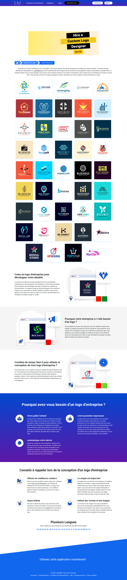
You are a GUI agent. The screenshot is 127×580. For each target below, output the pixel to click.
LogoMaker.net (38, 71)
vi (71, 529)
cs (67, 529)
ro (87, 529)
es (45, 529)
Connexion (97, 3)
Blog (60, 3)
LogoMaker (59, 573)
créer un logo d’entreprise (39, 483)
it (52, 529)
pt (60, 529)
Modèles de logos (30, 63)
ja (62, 529)
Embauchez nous (71, 3)
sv (89, 529)
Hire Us (78, 51)
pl (64, 529)
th (74, 529)
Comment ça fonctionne (34, 3)
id (69, 529)
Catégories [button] (50, 3)
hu (79, 529)
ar (81, 529)
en (38, 529)
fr (108, 3)
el (57, 529)
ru (48, 529)
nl (55, 529)
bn (84, 529)
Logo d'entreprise (47, 63)
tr (50, 529)
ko (76, 529)
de (43, 529)
